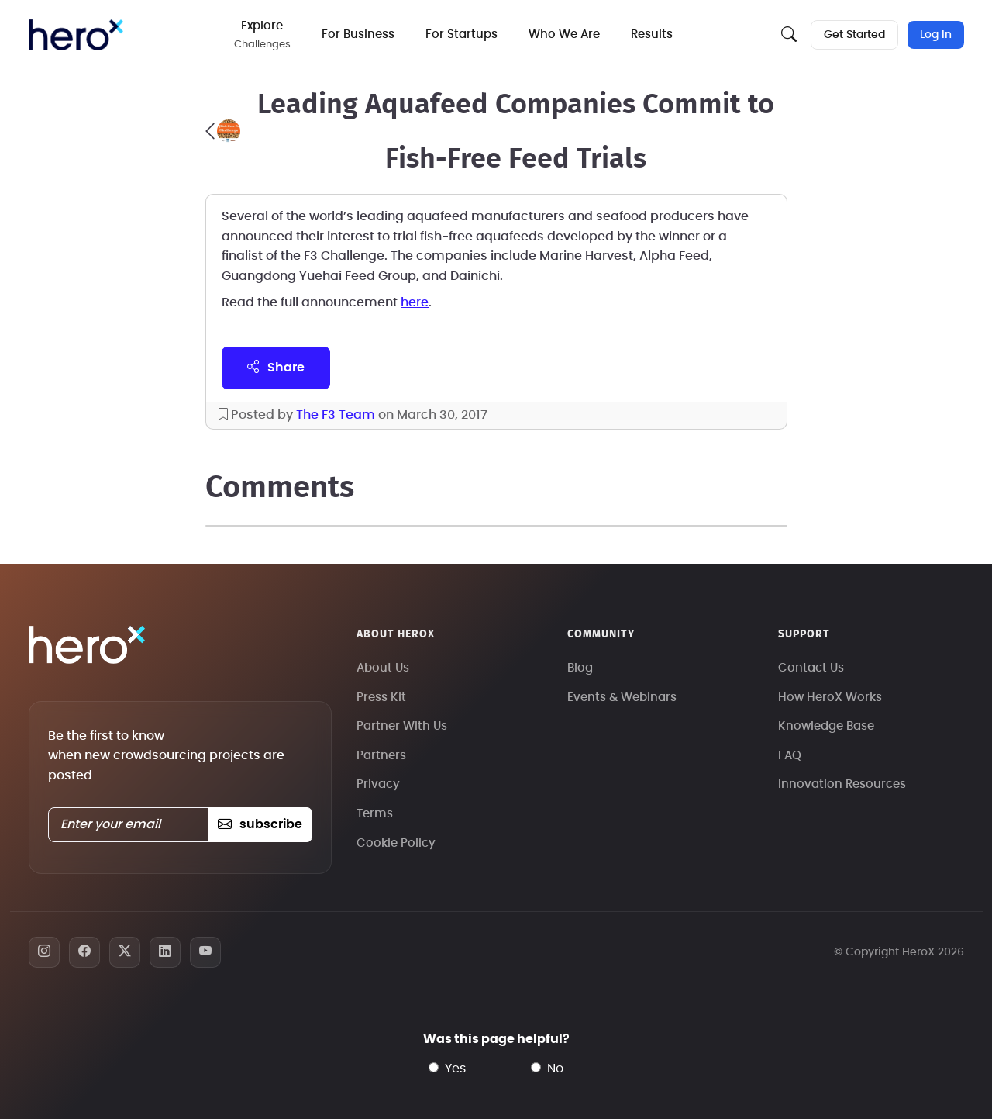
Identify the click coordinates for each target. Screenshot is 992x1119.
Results (652, 34)
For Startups (461, 34)
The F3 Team (335, 415)
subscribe (260, 824)
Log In (936, 34)
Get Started (854, 34)
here (415, 302)
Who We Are (564, 34)
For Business (358, 34)
